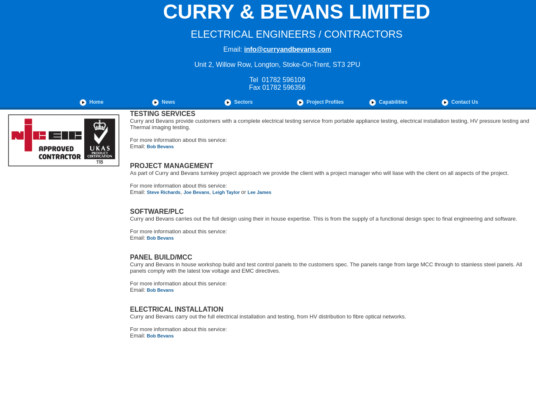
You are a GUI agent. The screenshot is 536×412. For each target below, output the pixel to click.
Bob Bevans (160, 146)
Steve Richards (163, 192)
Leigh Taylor (227, 192)
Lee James (259, 192)
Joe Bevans (196, 192)
